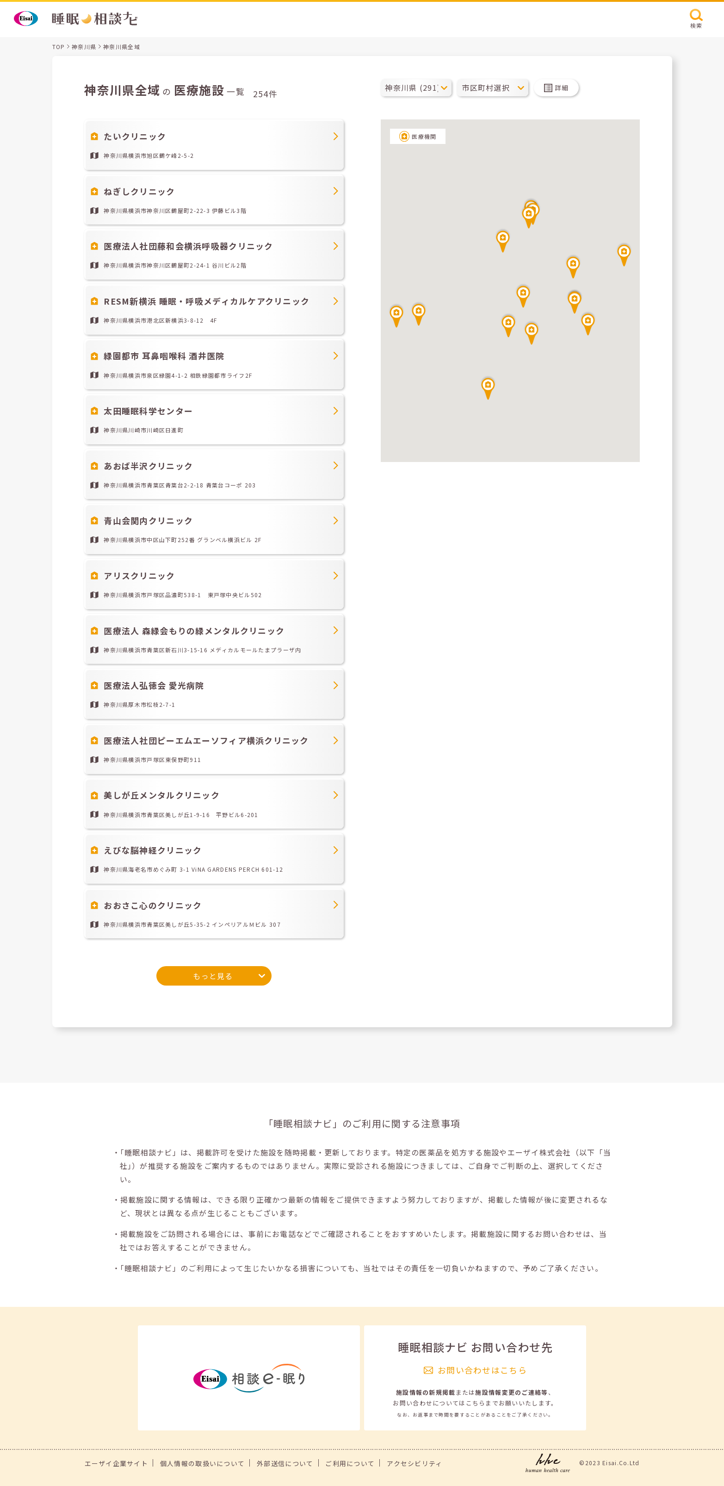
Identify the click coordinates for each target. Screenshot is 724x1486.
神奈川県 (84, 46)
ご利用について (350, 1463)
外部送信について (285, 1463)
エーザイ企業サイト (117, 1463)
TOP (58, 46)
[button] (523, 295)
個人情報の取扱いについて (202, 1463)
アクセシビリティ (414, 1463)
